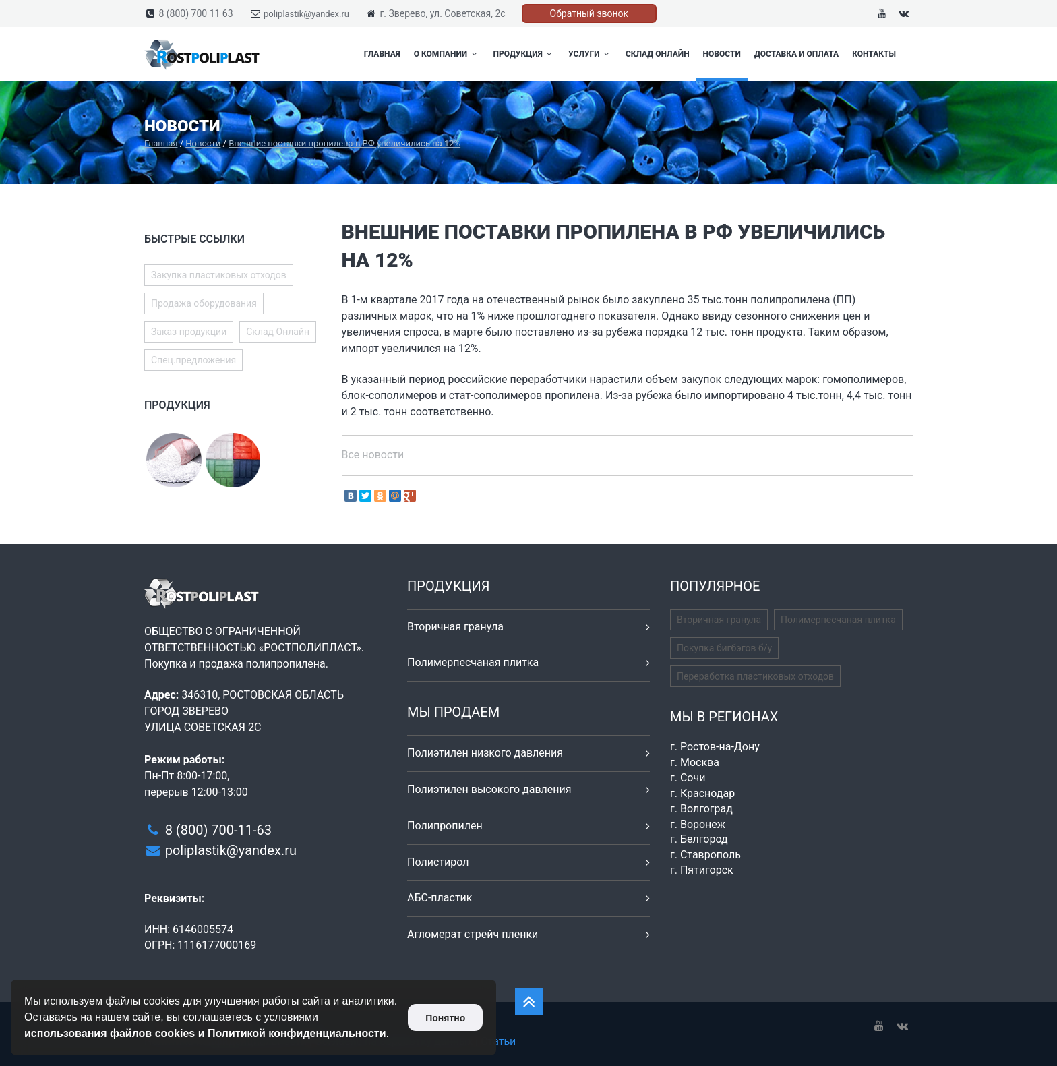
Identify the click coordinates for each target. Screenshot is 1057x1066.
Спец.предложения (193, 360)
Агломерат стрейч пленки (472, 934)
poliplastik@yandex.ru (306, 14)
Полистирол (438, 862)
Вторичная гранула (455, 626)
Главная (382, 54)
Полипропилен (445, 825)
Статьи (498, 1041)
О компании (447, 54)
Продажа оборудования (204, 303)
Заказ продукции (189, 331)
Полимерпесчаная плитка (473, 662)
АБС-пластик (440, 897)
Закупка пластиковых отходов (218, 275)
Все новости (373, 454)
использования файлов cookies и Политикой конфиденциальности (205, 1033)
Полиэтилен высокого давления (489, 789)
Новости (722, 54)
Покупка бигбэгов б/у (724, 648)
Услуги (590, 54)
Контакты (874, 54)
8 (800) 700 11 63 (195, 13)
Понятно (445, 1018)
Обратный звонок (589, 13)
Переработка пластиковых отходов (755, 676)
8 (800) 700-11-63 (218, 830)
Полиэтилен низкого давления (485, 752)
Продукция (524, 54)
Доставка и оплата (796, 54)
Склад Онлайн (658, 54)
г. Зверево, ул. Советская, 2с (442, 13)
